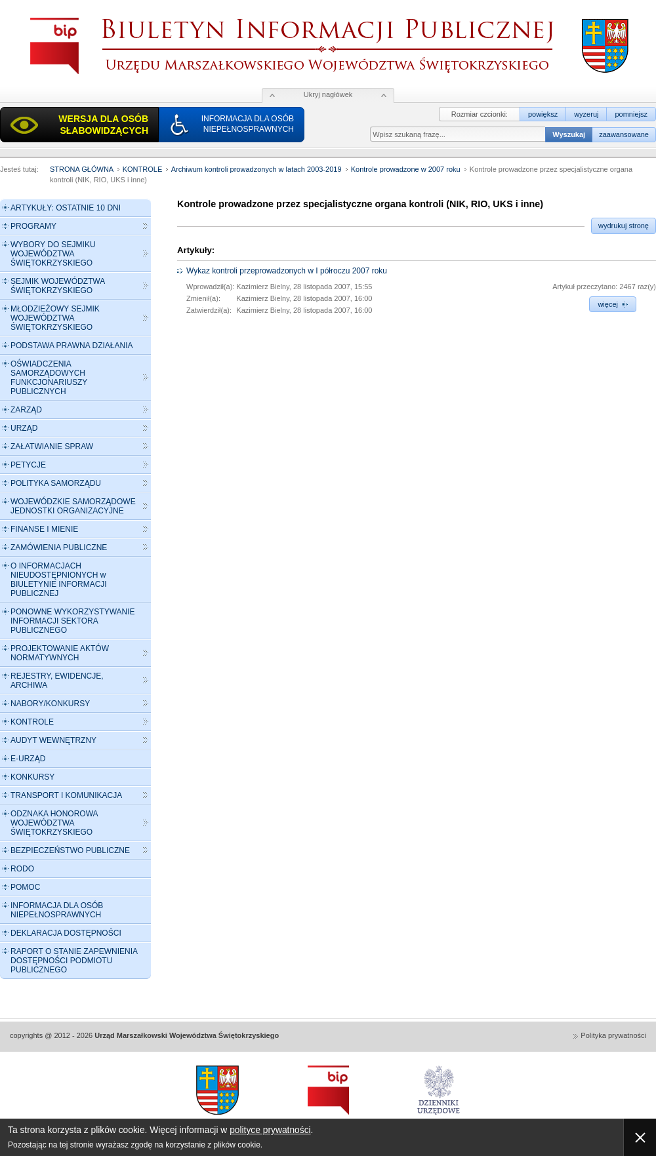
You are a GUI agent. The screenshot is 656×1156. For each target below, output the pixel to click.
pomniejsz (631, 114)
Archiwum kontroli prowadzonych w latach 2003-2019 (256, 169)
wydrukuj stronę (623, 225)
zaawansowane (624, 134)
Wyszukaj (568, 134)
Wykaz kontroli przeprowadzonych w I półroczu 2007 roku (286, 270)
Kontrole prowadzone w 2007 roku (406, 169)
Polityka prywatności (613, 1035)
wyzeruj (586, 114)
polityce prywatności (270, 1130)
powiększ (543, 114)
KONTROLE (143, 169)
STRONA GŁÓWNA (81, 169)
